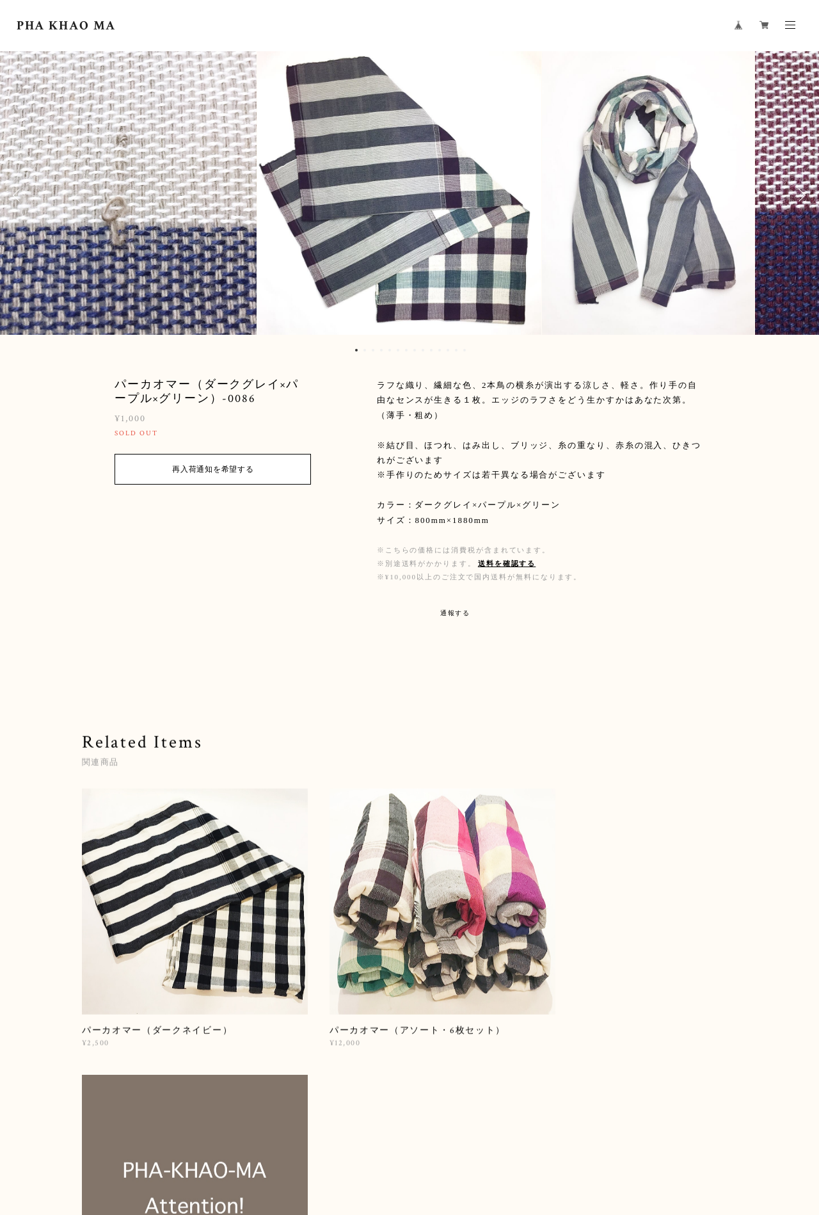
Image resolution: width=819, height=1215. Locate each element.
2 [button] (364, 350)
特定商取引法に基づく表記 (319, 1144)
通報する (455, 612)
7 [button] (406, 350)
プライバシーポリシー (222, 1144)
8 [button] (414, 350)
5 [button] (389, 350)
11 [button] (439, 350)
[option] (409, 195)
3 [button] (373, 350)
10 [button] (431, 350)
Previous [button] (19, 195)
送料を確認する (507, 563)
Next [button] (799, 195)
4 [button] (381, 350)
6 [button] (398, 350)
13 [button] (456, 350)
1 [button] (356, 350)
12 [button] (448, 350)
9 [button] (423, 350)
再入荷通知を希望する (212, 469)
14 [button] (464, 350)
